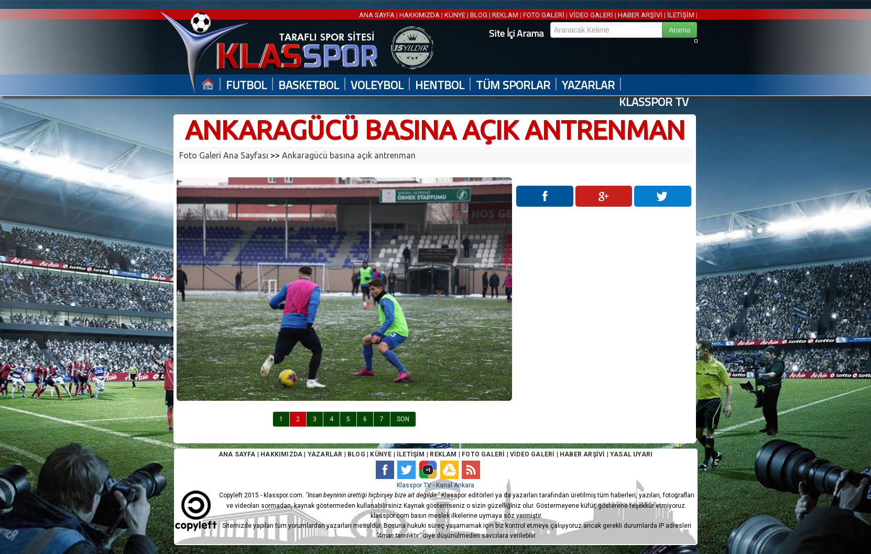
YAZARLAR (588, 85)
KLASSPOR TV (654, 102)
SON (403, 419)
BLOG (478, 15)
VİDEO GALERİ (591, 15)
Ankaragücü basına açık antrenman (349, 155)
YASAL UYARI (631, 454)
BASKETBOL (308, 85)
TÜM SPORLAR (513, 85)
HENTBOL (439, 85)
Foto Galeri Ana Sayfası (223, 155)
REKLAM (505, 15)
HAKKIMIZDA (419, 15)
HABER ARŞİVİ (640, 15)
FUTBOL (246, 85)
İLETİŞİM (680, 15)
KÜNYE (454, 15)
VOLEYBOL (377, 85)
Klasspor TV (414, 485)
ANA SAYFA (377, 15)
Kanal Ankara (455, 485)
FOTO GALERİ (543, 15)
